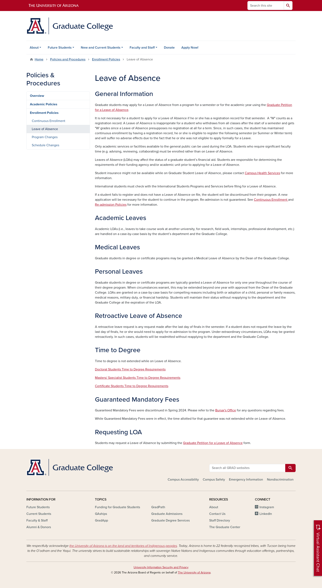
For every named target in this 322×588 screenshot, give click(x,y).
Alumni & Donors (38, 527)
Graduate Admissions (166, 514)
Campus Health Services (262, 173)
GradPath (158, 507)
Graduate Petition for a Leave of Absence (213, 443)
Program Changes (45, 137)
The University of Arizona (194, 572)
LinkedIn (265, 514)
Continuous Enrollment (271, 200)
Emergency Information (246, 479)
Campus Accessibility (183, 479)
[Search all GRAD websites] (247, 468)
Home (39, 59)
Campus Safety (214, 479)
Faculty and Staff (142, 48)
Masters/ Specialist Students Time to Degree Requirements (137, 378)
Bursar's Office (225, 410)
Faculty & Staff (37, 520)
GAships (101, 514)
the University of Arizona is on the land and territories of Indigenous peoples (123, 546)
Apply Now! (189, 48)
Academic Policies (43, 104)
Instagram (266, 507)
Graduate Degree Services (170, 520)
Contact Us (217, 514)
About (34, 48)
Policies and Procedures (67, 59)
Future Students (60, 48)
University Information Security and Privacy (161, 567)
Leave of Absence (45, 129)
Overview (37, 96)
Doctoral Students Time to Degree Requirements (130, 369)
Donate (169, 48)
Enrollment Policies (106, 59)
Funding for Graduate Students (117, 507)
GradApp (101, 520)
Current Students (38, 514)
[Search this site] (265, 5)
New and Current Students (100, 48)
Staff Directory (219, 520)
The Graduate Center (224, 527)
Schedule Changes (45, 145)
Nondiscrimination (280, 479)
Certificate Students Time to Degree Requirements (131, 386)
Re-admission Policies (111, 205)
